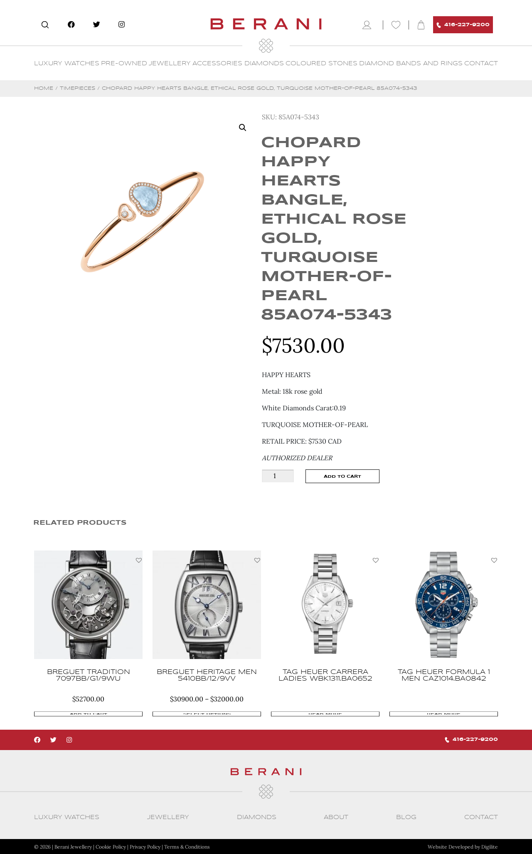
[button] (139, 560)
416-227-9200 (463, 25)
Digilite (489, 846)
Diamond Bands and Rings (411, 64)
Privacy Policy (145, 846)
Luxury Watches (66, 64)
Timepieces (77, 88)
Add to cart (342, 476)
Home (43, 88)
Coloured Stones (321, 64)
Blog (406, 817)
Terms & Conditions (187, 846)
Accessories (217, 64)
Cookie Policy (111, 846)
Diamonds (264, 64)
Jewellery (170, 64)
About (336, 817)
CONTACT (481, 64)
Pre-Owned (124, 64)
